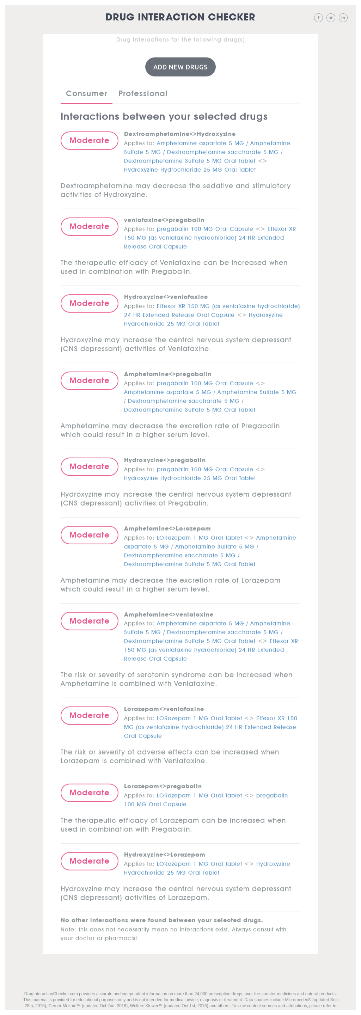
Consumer (86, 92)
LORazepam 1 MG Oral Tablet (199, 535)
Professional (143, 92)
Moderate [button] (89, 139)
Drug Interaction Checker (180, 17)
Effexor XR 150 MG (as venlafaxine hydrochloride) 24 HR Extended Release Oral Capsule (210, 236)
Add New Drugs (180, 65)
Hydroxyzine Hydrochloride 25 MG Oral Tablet (190, 167)
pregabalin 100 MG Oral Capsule (205, 227)
